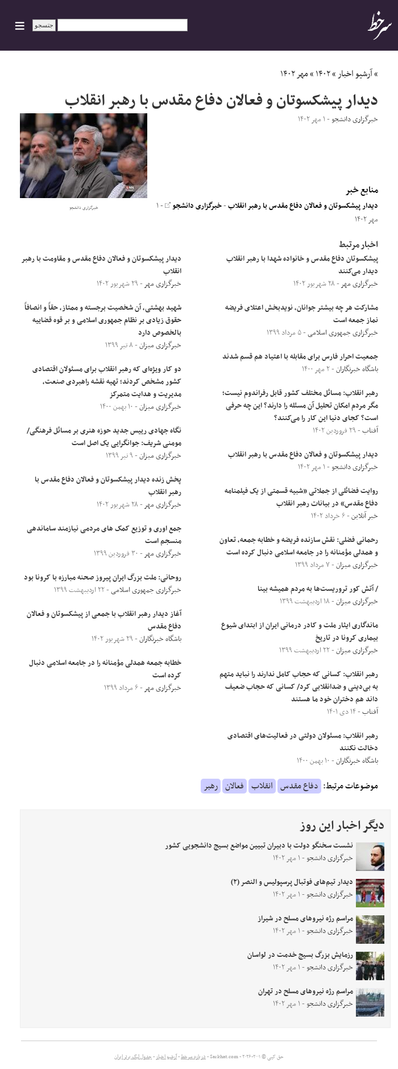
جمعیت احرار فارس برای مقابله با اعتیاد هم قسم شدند (300, 357)
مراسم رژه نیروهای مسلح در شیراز (305, 918)
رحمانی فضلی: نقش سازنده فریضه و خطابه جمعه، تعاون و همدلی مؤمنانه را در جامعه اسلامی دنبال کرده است (298, 546)
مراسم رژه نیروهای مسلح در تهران (305, 991)
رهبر (211, 786)
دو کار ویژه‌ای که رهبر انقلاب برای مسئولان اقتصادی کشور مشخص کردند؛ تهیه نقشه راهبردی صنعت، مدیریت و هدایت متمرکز (106, 382)
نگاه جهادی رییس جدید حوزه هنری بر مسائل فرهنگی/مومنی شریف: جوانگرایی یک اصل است (104, 437)
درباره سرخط (193, 1057)
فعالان (234, 786)
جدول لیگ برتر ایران (133, 1057)
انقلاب (262, 786)
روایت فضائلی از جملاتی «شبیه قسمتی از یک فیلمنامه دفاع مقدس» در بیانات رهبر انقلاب (301, 497)
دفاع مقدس (299, 786)
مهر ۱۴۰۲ (294, 74)
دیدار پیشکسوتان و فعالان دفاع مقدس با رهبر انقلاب (303, 206)
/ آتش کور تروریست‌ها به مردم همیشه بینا (318, 589)
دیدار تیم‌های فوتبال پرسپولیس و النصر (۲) (292, 882)
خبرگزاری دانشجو (193, 206)
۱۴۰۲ (323, 74)
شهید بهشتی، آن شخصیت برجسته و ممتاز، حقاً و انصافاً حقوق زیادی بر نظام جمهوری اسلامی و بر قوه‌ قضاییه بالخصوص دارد (102, 320)
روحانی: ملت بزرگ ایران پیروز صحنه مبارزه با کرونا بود (102, 577)
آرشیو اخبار (355, 74)
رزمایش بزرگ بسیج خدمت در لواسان (300, 955)
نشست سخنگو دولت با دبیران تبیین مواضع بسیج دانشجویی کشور (259, 846)
